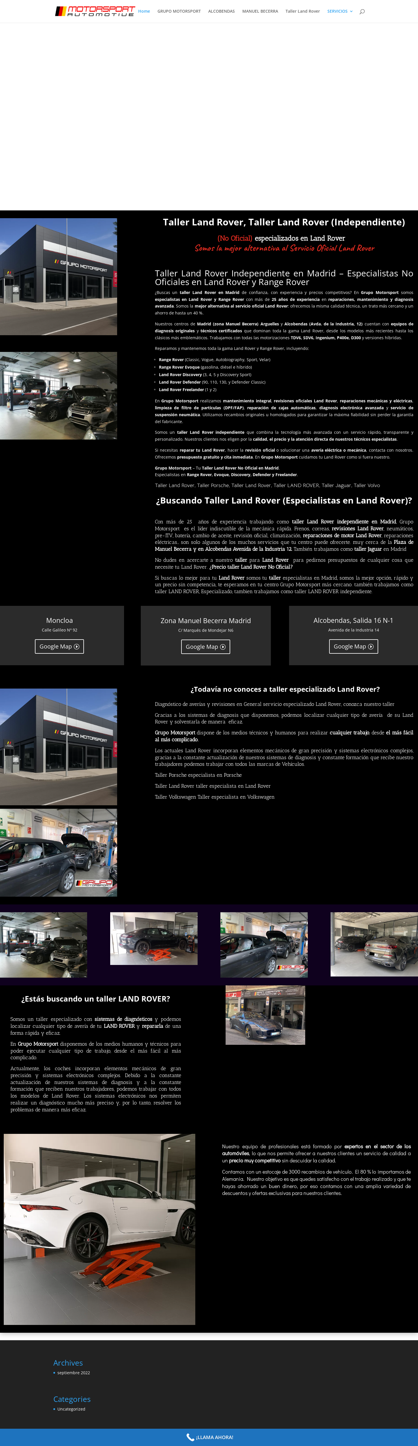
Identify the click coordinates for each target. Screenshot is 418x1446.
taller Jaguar (368, 549)
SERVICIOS (337, 12)
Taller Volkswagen (176, 797)
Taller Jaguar (336, 485)
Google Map (56, 646)
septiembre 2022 (73, 1372)
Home (144, 12)
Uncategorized (71, 1409)
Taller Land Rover (303, 12)
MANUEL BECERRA (260, 12)
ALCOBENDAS (221, 12)
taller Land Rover (313, 522)
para (254, 560)
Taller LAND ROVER (296, 485)
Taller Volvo (367, 485)
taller (242, 560)
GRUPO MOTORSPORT (179, 12)
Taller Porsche (213, 485)
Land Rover (274, 560)
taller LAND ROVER (177, 591)
